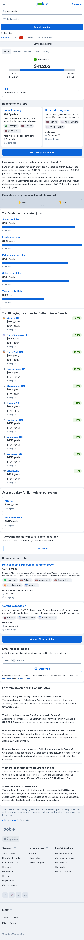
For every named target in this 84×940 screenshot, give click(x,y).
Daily (37, 51)
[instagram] (12, 895)
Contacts (6, 867)
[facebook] (5, 895)
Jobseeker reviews (64, 858)
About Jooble (8, 853)
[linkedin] (25, 895)
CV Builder (60, 867)
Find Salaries (61, 862)
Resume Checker (63, 871)
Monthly (17, 51)
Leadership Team (10, 862)
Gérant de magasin (57, 110)
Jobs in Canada (9, 885)
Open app (77, 4)
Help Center (8, 880)
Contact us (42, 548)
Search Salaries (42, 27)
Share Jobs (34, 858)
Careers (6, 876)
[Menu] (4, 4)
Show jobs (8, 230)
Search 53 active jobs (42, 639)
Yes (22, 202)
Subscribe (42, 668)
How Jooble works (11, 858)
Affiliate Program (37, 862)
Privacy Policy (7, 678)
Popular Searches (63, 853)
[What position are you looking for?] (42, 11)
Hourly (46, 51)
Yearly (7, 51)
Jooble (20, 933)
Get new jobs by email (42, 152)
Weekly (27, 51)
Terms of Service (23, 678)
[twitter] (18, 895)
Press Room (8, 871)
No (62, 202)
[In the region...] (42, 19)
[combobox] (7, 909)
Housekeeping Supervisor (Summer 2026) (16, 110)
